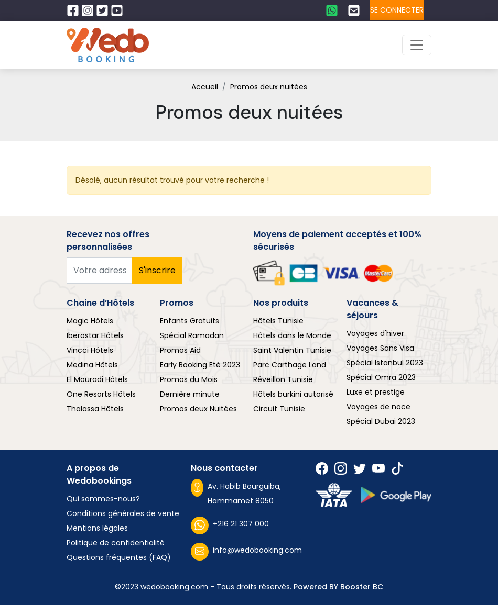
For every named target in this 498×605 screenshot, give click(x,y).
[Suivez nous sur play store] (396, 495)
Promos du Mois (189, 379)
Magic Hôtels (90, 321)
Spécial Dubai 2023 (381, 421)
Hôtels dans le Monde (292, 335)
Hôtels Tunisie (278, 321)
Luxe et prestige (376, 392)
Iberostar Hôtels (95, 335)
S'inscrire (157, 270)
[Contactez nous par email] (355, 10)
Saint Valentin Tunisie (292, 350)
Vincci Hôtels (90, 350)
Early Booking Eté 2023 (200, 365)
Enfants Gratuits (189, 321)
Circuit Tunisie (279, 409)
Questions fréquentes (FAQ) (119, 557)
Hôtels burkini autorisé (293, 394)
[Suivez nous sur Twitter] (103, 10)
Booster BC (361, 586)
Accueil (204, 87)
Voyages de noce (378, 406)
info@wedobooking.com (246, 552)
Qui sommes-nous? (103, 499)
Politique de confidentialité (116, 542)
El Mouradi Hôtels (97, 379)
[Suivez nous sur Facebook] (74, 10)
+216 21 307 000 (230, 525)
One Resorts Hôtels (101, 394)
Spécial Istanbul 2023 (385, 362)
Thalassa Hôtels (95, 409)
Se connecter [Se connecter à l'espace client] (397, 10)
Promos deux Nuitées (198, 409)
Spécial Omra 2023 (381, 377)
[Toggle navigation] (416, 45)
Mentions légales (97, 528)
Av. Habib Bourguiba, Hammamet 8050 (236, 492)
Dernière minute (190, 394)
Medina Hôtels (92, 365)
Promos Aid (180, 350)
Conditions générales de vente (123, 513)
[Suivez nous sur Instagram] (88, 10)
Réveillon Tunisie (283, 379)
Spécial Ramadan (192, 335)
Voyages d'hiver (375, 333)
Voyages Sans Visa (380, 348)
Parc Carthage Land (289, 365)
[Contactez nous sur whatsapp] (333, 10)
